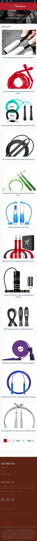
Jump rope (28, 18)
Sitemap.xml (23, 532)
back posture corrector (26, 538)
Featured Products (7, 532)
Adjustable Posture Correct (16, 536)
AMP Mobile (31, 532)
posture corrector (13, 538)
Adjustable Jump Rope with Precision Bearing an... (18, 363)
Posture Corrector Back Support (12, 534)
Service (3, 472)
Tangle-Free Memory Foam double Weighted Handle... (18, 296)
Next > (18, 440)
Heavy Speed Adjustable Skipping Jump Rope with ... (18, 125)
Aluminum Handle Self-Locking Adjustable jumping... (18, 397)
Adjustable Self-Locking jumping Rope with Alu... (18, 261)
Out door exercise (12, 18)
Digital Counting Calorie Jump (18, 227)
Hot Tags (16, 532)
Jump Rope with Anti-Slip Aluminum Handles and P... (18, 431)
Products (20, 15)
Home (11, 15)
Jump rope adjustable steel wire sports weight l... (18, 57)
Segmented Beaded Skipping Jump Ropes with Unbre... (18, 92)
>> (23, 440)
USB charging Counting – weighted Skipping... (19, 329)
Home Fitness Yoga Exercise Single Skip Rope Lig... (18, 159)
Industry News (5, 475)
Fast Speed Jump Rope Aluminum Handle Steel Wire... (18, 194)
